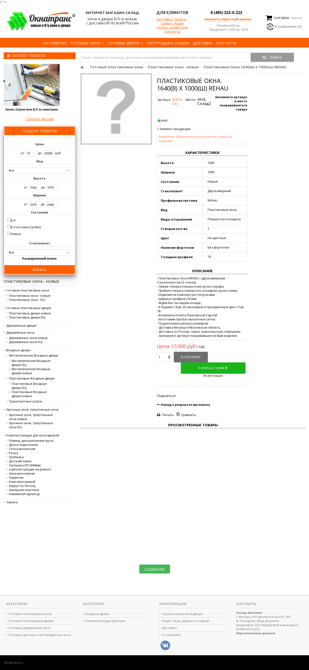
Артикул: (164, 100)
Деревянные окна (20, 333)
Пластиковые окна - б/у (27, 300)
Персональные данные (255, 633)
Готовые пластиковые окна (27, 290)
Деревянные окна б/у (25, 342)
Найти (275, 57)
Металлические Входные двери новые (31, 371)
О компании (171, 635)
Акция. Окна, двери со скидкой (185, 621)
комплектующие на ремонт (30, 469)
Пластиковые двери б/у (27, 317)
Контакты (172, 31)
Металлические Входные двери (33, 355)
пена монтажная (22, 473)
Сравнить (188, 415)
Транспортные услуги (25, 401)
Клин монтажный (22, 482)
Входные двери (18, 350)
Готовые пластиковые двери (28, 308)
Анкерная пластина (24, 490)
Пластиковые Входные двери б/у (29, 386)
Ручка (13, 453)
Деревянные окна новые (28, 338)
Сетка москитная (22, 449)
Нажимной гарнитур (24, 494)
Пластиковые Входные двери (32, 378)
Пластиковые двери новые (30, 313)
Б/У (13, 220)
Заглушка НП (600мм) (25, 465)
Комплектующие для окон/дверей (32, 435)
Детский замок (20, 461)
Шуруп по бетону (22, 486)
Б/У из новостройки (26, 227)
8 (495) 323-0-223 (226, 12)
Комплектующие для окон (105, 621)
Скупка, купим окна (172, 27)
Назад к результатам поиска (183, 404)
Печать (168, 415)
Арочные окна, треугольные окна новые (31, 417)
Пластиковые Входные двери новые (29, 394)
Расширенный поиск (39, 258)
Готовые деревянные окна (29, 628)
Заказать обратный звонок (227, 19)
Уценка (12, 502)
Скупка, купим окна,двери (182, 614)
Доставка (164, 19)
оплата (180, 19)
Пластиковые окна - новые (29, 296)
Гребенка (16, 457)
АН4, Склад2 (204, 101)
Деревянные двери (21, 326)
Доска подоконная (23, 445)
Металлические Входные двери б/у (31, 363)
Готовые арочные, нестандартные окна (40, 635)
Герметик (16, 478)
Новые (16, 234)
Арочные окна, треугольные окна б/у (31, 425)
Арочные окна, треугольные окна (32, 410)
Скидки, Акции (172, 23)
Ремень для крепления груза (31, 441)
